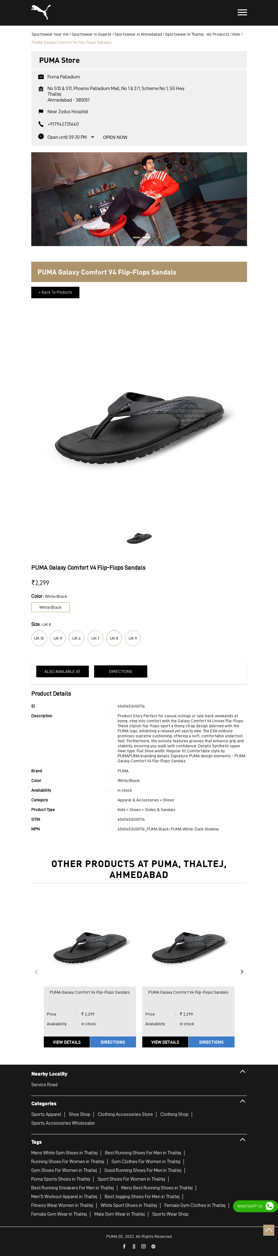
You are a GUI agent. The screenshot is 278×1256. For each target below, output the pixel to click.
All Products (218, 34)
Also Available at (62, 671)
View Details (67, 1042)
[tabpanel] (139, 196)
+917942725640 (63, 124)
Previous (36, 972)
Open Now (115, 137)
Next (242, 972)
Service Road (44, 1084)
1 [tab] (134, 238)
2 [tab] (143, 238)
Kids (236, 34)
